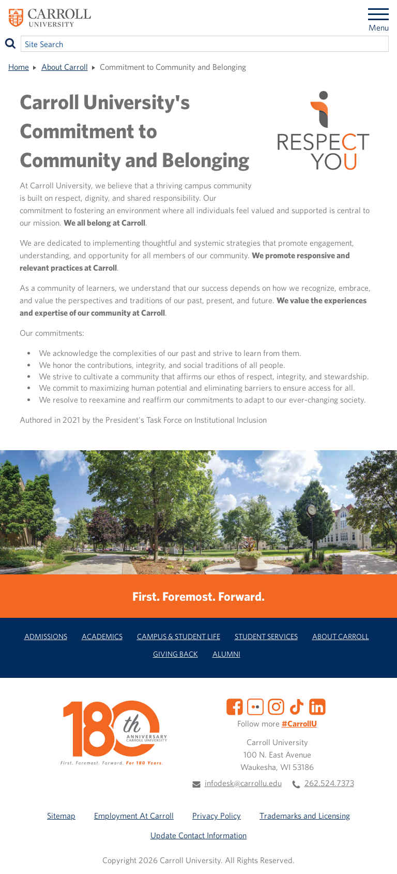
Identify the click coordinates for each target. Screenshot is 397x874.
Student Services (266, 636)
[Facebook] (234, 705)
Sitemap (61, 815)
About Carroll (64, 66)
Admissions (45, 636)
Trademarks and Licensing (304, 815)
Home (18, 66)
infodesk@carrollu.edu (243, 783)
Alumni (226, 653)
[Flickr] (255, 705)
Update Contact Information (198, 835)
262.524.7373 (329, 783)
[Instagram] (276, 705)
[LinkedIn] (317, 705)
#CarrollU (299, 723)
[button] (378, 855)
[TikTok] (296, 705)
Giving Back (175, 653)
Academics (102, 636)
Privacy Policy (216, 815)
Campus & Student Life (178, 636)
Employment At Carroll (134, 815)
